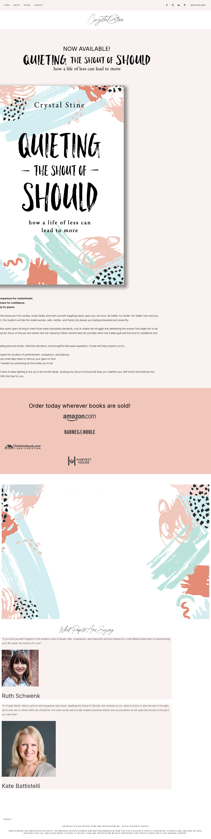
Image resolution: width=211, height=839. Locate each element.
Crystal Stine (105, 20)
